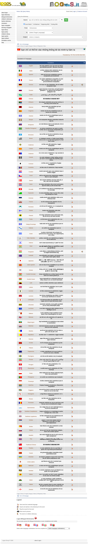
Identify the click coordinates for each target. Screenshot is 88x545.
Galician (31, 228)
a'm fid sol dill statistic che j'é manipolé (51, 356)
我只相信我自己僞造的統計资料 (51, 444)
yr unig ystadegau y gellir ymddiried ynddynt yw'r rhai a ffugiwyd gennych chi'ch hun (51, 480)
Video (44, 46)
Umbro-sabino (31, 462)
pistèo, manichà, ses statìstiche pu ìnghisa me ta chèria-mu (51, 238)
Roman (31, 399)
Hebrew (31, 242)
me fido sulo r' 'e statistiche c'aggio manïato (51, 334)
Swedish (31, 435)
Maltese (31, 313)
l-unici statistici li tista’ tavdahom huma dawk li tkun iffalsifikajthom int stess (51, 313)
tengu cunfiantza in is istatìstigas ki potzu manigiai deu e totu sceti (51, 412)
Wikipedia (39, 46)
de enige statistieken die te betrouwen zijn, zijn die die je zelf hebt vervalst (51, 215)
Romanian (31, 402)
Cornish (31, 157)
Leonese (31, 296)
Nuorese (31, 339)
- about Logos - (38, 540)
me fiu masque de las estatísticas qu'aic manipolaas (51, 343)
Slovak (31, 430)
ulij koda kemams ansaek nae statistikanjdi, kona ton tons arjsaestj (51, 326)
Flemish (31, 215)
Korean (31, 270)
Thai (31, 439)
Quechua (31, 385)
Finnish (31, 210)
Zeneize (31, 489)
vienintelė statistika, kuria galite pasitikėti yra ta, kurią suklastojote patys (51, 304)
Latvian (31, 287)
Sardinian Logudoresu (31, 416)
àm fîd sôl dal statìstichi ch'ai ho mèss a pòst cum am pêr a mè (51, 331)
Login (74, 11)
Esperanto (31, 193)
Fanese (31, 201)
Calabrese (31, 145)
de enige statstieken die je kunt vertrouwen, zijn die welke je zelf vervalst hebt (51, 185)
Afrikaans (30, 102)
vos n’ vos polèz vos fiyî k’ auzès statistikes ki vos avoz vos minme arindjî (51, 475)
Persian (31, 359)
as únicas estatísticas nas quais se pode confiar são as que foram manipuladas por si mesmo (51, 130)
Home (18, 11)
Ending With (53, 24)
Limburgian (31, 299)
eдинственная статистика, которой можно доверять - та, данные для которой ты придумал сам (51, 90)
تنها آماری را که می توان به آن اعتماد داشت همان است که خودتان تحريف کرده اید (51, 360)
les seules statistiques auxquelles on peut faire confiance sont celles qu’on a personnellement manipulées (51, 80)
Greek (31, 233)
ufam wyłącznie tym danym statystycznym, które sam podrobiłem (51, 373)
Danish (31, 180)
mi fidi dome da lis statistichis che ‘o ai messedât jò (51, 220)
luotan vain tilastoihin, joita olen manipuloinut (51, 211)
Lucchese (30, 308)
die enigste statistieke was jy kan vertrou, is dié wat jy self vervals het (51, 102)
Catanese (30, 153)
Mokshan (31, 326)
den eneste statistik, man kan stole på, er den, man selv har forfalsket (51, 180)
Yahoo (34, 46)
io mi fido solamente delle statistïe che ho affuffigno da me (51, 309)
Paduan (31, 347)
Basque (31, 119)
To (26, 32)
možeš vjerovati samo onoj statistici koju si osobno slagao (51, 171)
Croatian (31, 171)
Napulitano (31, 334)
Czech (31, 175)
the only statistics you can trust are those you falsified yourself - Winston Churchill (51, 66)
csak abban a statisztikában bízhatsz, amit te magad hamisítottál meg (51, 251)
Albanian (31, 107)
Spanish (31, 74)
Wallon (31, 474)
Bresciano (31, 134)
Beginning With (45, 24)
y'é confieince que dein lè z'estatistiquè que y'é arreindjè (51, 189)
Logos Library (20, 46)
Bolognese (31, 124)
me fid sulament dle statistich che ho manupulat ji (51, 202)
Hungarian (31, 251)
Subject (25, 37)
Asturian (31, 116)
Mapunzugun (31, 322)
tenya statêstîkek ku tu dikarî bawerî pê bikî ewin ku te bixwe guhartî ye (51, 274)
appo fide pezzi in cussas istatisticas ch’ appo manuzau (51, 339)
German (31, 84)
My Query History (25, 11)
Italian (30, 71)
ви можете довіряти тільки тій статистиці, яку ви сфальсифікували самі (51, 457)
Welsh (31, 480)
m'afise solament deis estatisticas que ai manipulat (51, 381)
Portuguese (31, 377)
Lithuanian (31, 304)
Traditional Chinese (31, 444)
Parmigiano (31, 356)
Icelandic (31, 255)
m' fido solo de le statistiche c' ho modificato (51, 364)
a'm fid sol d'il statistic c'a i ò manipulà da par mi (51, 206)
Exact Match (27, 24)
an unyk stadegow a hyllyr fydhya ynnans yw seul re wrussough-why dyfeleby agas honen (51, 159)
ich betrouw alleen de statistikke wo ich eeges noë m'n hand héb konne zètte (51, 300)
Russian (31, 90)
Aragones (30, 111)
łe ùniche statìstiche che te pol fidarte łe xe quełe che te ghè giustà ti (51, 470)
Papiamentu (31, 351)
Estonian (31, 198)
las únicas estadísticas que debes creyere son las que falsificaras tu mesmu (51, 296)
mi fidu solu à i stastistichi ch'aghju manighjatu (51, 163)
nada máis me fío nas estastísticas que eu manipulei (51, 224)
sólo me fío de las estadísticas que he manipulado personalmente (51, 75)
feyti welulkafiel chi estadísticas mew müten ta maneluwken (51, 322)
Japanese (30, 261)
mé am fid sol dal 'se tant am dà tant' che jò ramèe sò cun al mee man (51, 390)
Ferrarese (30, 206)
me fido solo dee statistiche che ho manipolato (51, 399)
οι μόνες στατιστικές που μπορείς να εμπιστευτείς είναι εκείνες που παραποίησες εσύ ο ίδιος (51, 234)
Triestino (31, 448)
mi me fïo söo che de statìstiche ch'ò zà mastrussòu (51, 489)
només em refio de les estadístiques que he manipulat (51, 149)
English (31, 65)
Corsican (31, 163)
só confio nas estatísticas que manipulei (51, 377)
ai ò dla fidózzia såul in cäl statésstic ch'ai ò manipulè (51, 124)
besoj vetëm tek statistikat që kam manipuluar (51, 107)
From (25, 28)
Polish (31, 373)
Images (30, 46)
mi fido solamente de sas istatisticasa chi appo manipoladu (51, 416)
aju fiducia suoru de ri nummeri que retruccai (51, 462)
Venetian (31, 470)
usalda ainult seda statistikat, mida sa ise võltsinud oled (51, 198)
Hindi (31, 246)
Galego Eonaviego (31, 224)
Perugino (31, 364)
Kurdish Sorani (31, 279)
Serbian (31, 420)
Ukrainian (30, 457)
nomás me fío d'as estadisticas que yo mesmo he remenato (51, 111)
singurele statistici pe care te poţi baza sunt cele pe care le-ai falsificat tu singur (51, 403)
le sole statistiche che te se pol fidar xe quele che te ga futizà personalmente (51, 448)
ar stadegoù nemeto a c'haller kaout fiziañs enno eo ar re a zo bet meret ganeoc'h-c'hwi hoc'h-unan (51, 140)
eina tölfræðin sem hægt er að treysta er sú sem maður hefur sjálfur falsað (51, 256)
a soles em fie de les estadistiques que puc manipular (51, 466)
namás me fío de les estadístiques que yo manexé (51, 116)
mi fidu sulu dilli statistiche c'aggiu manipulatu (51, 145)
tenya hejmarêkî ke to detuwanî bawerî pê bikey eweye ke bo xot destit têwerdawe (51, 279)
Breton (31, 138)
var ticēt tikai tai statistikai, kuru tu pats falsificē (51, 287)
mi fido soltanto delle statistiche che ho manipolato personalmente (51, 70)
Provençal (31, 381)
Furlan (31, 219)
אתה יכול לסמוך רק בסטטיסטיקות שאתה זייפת (51, 242)
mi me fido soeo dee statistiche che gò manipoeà (51, 347)
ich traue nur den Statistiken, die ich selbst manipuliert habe (51, 85)
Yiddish (31, 484)
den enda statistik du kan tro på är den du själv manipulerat (51, 435)
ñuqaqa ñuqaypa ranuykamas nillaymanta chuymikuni (51, 385)
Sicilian (31, 426)
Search (25, 20)
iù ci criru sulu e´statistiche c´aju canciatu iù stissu (51, 153)
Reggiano (30, 390)
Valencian (30, 465)
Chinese (31, 98)
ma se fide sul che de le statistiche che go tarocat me (51, 134)
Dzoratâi (31, 189)
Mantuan (31, 317)
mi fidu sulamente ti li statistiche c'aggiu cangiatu (51, 291)
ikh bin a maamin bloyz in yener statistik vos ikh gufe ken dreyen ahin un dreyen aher (51, 485)
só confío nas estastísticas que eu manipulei (51, 228)
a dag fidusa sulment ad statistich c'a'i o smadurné (51, 394)
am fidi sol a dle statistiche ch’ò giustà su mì (51, 318)
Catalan (31, 148)
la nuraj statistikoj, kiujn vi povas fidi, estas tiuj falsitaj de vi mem (51, 193)
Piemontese (31, 368)
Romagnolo (31, 394)
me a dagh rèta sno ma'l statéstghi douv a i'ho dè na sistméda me (51, 407)
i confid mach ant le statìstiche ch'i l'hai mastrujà (51, 369)
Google (26, 46)
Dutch (30, 184)
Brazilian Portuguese (31, 128)
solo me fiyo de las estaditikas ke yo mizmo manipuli (51, 265)
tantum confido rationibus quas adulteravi (51, 283)
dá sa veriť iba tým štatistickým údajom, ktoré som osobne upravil (51, 431)
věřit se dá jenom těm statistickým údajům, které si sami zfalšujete (51, 176)
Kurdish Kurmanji (30, 274)
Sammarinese (31, 407)
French (31, 80)
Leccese (31, 291)
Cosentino (31, 167)
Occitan (31, 342)
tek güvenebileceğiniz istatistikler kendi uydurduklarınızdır (51, 453)
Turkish (31, 453)
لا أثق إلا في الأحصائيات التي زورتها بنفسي (51, 94)
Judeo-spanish (31, 265)
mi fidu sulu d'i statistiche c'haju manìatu (51, 167)
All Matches (36, 24)
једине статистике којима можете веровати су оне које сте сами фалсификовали (51, 421)
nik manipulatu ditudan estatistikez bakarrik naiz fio (51, 120)
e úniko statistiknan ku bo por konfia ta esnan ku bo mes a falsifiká (51, 352)
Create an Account (82, 11)
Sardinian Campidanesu (31, 411)
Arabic (31, 94)
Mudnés (31, 331)
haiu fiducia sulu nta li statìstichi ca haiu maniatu (51, 426)
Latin (31, 283)
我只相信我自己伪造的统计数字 (51, 98)
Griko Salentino (31, 238)
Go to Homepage (24, 44)
